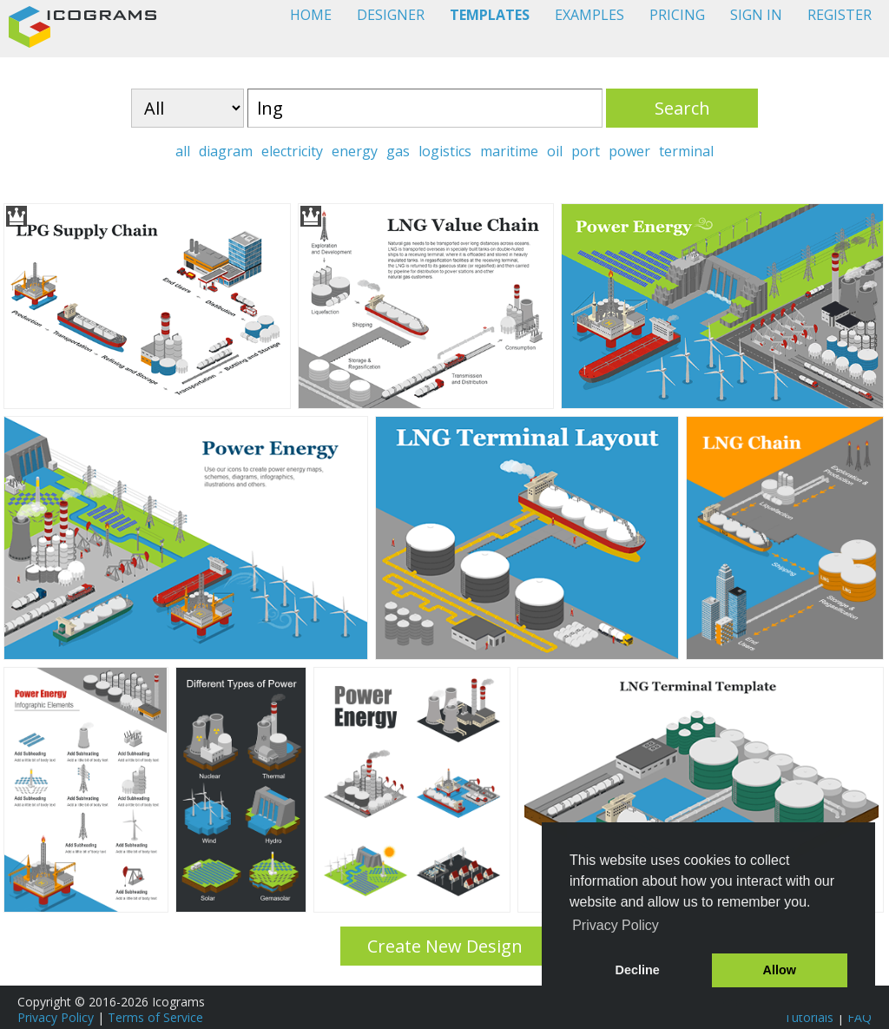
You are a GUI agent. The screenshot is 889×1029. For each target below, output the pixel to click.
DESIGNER (391, 14)
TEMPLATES (490, 14)
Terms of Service (155, 1017)
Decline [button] (638, 970)
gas (398, 151)
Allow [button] (779, 970)
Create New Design (445, 946)
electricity (292, 151)
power (629, 151)
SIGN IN (756, 14)
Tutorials (808, 1017)
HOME (311, 14)
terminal (686, 151)
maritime (509, 151)
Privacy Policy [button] (615, 925)
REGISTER (839, 14)
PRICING (677, 14)
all (182, 151)
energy (355, 151)
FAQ (859, 1017)
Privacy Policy (55, 1017)
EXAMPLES (589, 14)
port (585, 151)
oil (555, 151)
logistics (444, 151)
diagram (226, 151)
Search (682, 108)
